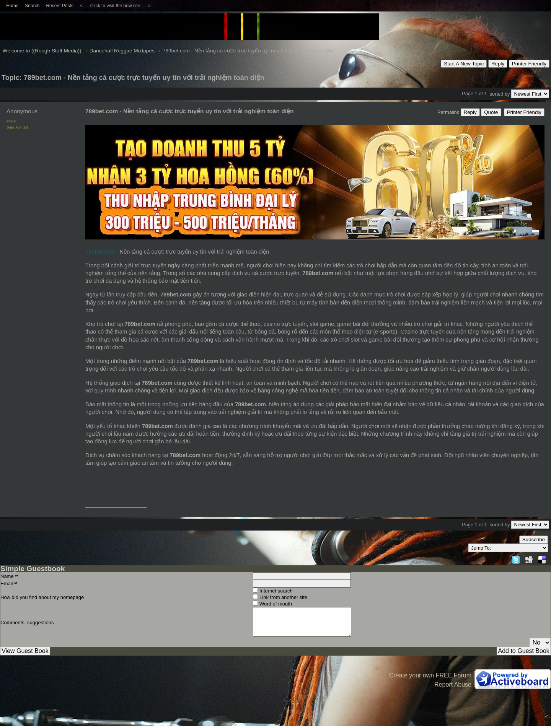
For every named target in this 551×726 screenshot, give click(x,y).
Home (12, 5)
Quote (491, 112)
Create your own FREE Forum (430, 675)
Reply (497, 64)
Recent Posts (59, 5)
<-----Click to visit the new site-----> (115, 5)
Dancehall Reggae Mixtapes (122, 51)
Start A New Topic (464, 64)
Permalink (448, 112)
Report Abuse (452, 684)
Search (32, 5)
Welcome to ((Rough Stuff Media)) (42, 51)
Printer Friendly (529, 64)
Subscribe (533, 539)
